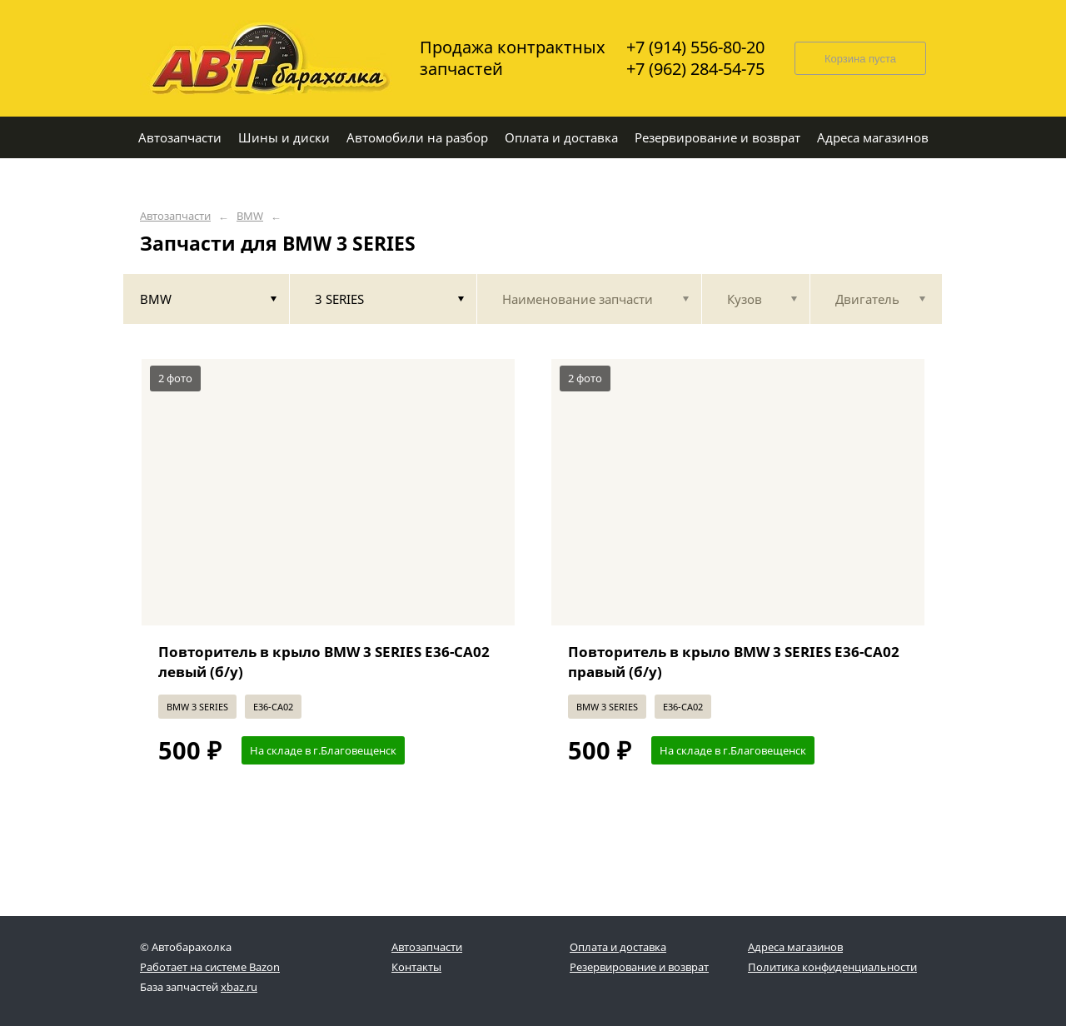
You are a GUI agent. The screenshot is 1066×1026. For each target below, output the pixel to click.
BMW (250, 216)
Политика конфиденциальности (832, 966)
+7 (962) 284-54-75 (695, 69)
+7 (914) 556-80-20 (695, 47)
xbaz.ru (239, 986)
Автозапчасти (175, 216)
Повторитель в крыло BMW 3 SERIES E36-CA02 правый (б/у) (733, 661)
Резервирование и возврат (639, 966)
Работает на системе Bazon (210, 966)
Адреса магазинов (795, 946)
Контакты (416, 966)
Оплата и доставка (618, 946)
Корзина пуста (860, 58)
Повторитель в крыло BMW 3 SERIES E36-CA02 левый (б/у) (324, 661)
